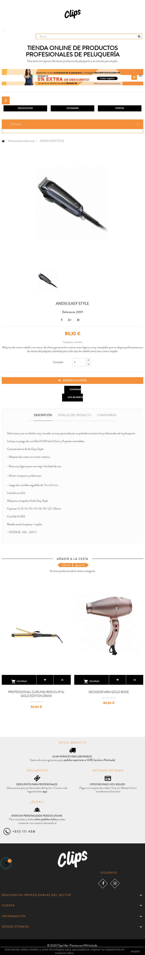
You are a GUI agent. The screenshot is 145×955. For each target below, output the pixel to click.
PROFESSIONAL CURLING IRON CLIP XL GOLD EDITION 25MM (36, 694)
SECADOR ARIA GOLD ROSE (109, 692)
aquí (45, 791)
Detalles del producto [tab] (74, 415)
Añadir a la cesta (72, 380)
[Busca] (89, 36)
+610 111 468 (23, 831)
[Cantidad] (79, 362)
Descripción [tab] (43, 415)
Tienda (15, 124)
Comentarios (106, 415)
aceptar (135, 951)
